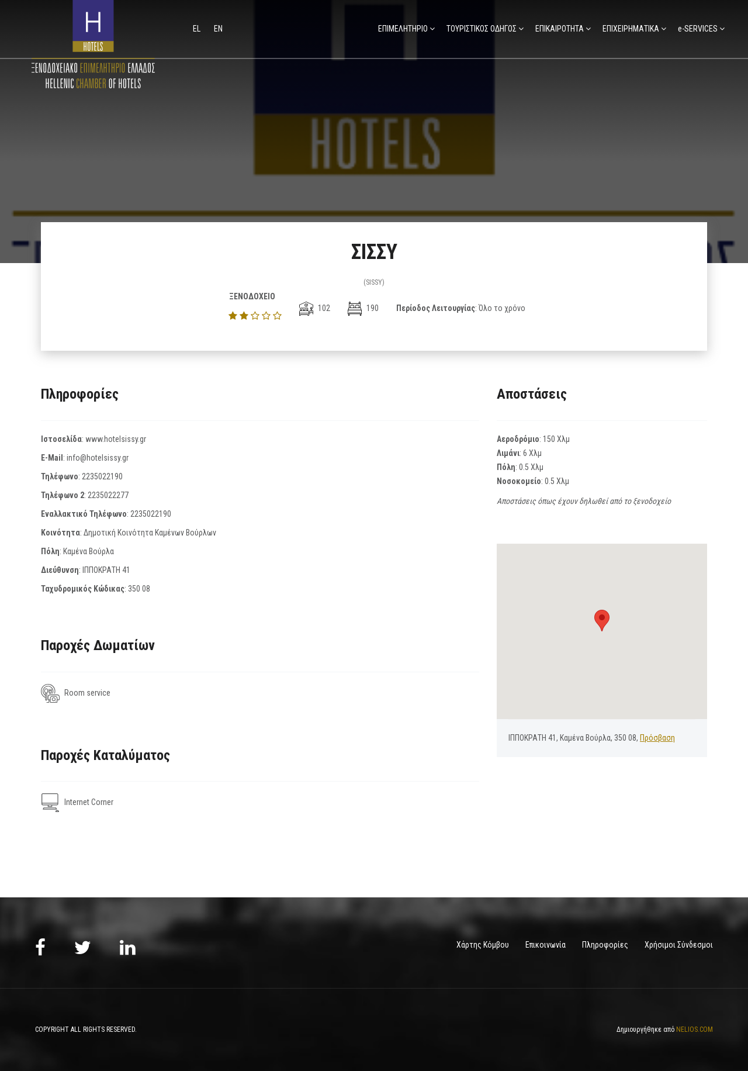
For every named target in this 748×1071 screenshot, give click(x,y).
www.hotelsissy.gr (115, 439)
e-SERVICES (698, 28)
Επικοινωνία (545, 944)
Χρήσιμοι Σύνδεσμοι (679, 944)
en (218, 28)
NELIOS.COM (694, 1029)
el (197, 28)
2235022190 (102, 476)
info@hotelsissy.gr (98, 457)
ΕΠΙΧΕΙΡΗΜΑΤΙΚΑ (630, 28)
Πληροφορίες (605, 944)
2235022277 (108, 495)
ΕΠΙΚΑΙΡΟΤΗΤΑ (559, 28)
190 (363, 308)
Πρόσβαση (657, 737)
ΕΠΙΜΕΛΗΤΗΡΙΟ (403, 28)
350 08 (139, 588)
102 (314, 308)
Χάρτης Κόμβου (482, 944)
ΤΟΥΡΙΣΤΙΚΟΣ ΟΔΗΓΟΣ (481, 28)
